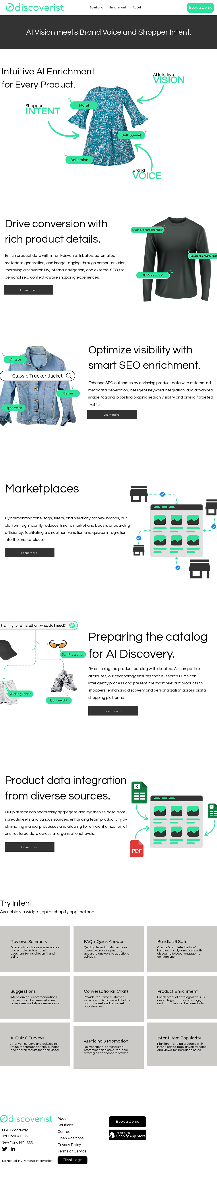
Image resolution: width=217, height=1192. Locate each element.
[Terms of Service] (73, 1151)
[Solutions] (73, 1125)
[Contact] (73, 1131)
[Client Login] (72, 1160)
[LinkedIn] (13, 1149)
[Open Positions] (73, 1138)
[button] (200, 8)
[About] (73, 1118)
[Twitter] (4, 1149)
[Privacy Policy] (73, 1145)
